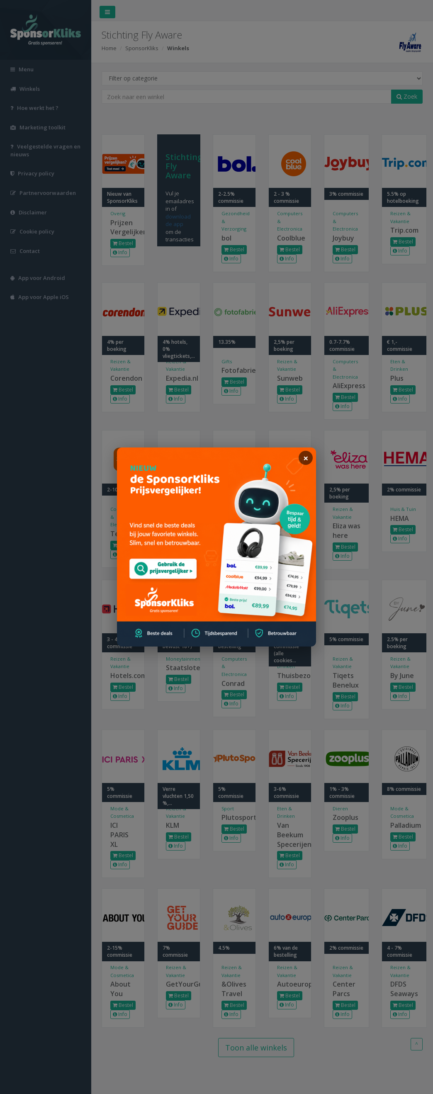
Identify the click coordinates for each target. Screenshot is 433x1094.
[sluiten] (306, 458)
